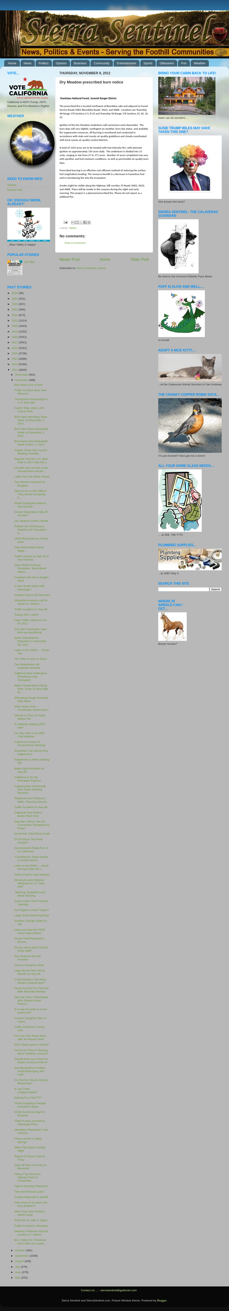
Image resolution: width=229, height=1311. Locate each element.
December (22, 374)
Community (102, 63)
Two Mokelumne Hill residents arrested (27, 666)
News (28, 63)
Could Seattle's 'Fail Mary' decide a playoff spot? (30, 981)
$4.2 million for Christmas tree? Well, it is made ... (30, 1241)
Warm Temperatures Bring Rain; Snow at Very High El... (31, 689)
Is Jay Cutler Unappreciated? (25, 1090)
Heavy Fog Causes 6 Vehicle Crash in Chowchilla (27, 1177)
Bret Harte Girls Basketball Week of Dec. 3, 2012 (30, 443)
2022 (15, 315)
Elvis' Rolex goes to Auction (31, 1044)
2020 (15, 325)
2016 (15, 348)
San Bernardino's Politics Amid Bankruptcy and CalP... (30, 1071)
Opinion (61, 63)
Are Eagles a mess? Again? (31, 910)
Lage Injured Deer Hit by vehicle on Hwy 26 (29, 972)
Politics (44, 63)
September (22, 1255)
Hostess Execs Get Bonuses (32, 595)
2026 (15, 293)
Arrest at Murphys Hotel (29, 965)
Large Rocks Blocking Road (31, 915)
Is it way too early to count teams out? (30, 1011)
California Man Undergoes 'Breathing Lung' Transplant (30, 676)
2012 (15, 369)
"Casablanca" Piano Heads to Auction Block (31, 858)
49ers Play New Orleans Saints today (29, 1213)
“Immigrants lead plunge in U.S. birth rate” (30, 401)
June (18, 1272)
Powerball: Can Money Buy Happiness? (31, 752)
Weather (199, 63)
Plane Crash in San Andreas (32, 874)
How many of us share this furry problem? (30, 1204)
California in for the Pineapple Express (27, 779)
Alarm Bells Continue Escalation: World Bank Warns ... (30, 568)
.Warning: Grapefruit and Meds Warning (29, 894)
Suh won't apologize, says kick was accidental (30, 631)
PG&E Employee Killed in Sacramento (30, 505)
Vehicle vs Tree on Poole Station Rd (29, 717)
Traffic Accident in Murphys (31, 1225)
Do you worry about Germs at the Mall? (31, 949)
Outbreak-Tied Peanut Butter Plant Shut (28, 814)
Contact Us (88, 1290)
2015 (15, 353)
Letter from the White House (32, 476)
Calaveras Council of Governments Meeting (29, 743)
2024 (15, 304)
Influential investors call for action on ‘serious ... (30, 602)
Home (12, 63)
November (22, 380)
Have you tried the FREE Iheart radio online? (29, 931)
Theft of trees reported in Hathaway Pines (29, 1122)
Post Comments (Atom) (91, 268)
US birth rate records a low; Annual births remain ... (31, 469)
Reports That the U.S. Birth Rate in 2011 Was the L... (31, 460)
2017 (15, 342)
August (20, 1261)
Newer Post (69, 259)
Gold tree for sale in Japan (30, 1220)
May (18, 1277)
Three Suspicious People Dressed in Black (30, 1105)
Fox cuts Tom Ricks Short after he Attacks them (30, 1037)
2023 (15, 309)
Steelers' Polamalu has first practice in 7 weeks (31, 1233)
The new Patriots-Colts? (29, 1191)
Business (80, 63)
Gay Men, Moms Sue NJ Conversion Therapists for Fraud (32, 825)
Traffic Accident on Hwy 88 (30, 609)
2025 (15, 298)
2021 (15, 320)
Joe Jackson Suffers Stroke (31, 520)
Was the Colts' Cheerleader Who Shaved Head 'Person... (31, 1000)
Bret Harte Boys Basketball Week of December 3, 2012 (31, 432)
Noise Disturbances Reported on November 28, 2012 (30, 641)
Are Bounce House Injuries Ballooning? (31, 1081)
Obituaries (167, 63)
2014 (15, 358)
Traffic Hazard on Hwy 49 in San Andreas (31, 558)
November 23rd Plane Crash (32, 833)
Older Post (139, 259)
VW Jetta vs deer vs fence (30, 658)
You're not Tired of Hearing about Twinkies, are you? (31, 1052)
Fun (184, 63)
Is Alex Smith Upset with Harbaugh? (29, 587)
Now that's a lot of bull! (28, 384)
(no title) (29, 261)
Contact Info (14, 189)
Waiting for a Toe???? (28, 1097)
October (20, 1250)
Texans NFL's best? (26, 614)
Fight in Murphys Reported (30, 1186)
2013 (15, 364)
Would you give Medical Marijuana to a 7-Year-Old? (29, 883)
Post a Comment (75, 242)
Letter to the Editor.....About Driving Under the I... (31, 867)
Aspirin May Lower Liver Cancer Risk (29, 409)
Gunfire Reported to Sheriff (31, 1197)
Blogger (162, 1300)
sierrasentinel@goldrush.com (118, 1290)
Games (11, 184)
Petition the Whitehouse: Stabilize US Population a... (30, 530)
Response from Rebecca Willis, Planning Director (30, 800)
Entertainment (126, 63)
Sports (147, 63)
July (18, 1266)
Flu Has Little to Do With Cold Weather (29, 735)
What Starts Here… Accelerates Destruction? (31, 708)
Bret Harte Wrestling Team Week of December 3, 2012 (30, 420)
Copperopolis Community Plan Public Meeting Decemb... (30, 789)
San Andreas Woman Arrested (27, 958)
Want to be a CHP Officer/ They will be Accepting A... (30, 494)
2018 (15, 337)
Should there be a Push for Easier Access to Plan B (31, 1060)
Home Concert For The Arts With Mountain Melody (31, 990)
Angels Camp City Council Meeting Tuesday (30, 452)
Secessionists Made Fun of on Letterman (31, 849)
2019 (15, 331)
